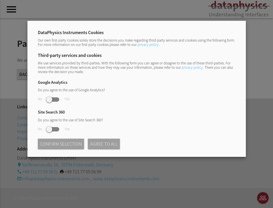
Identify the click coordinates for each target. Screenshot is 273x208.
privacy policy (148, 44)
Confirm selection (61, 144)
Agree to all (104, 144)
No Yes (54, 98)
